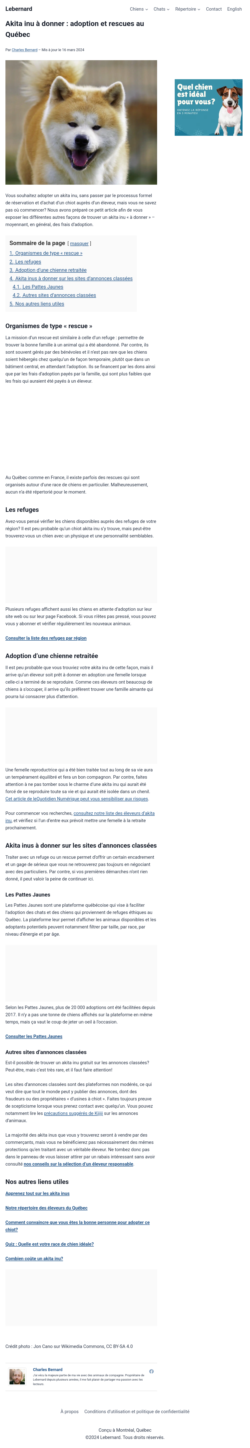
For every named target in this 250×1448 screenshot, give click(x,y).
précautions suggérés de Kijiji (73, 1113)
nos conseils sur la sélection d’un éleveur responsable (78, 1164)
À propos (70, 1411)
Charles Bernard (25, 50)
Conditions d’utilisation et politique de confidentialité (136, 1411)
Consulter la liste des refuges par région (46, 638)
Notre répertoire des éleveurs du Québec (46, 1208)
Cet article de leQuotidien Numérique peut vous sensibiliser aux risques (76, 799)
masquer (79, 243)
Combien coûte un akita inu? (34, 1258)
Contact (214, 9)
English (234, 9)
